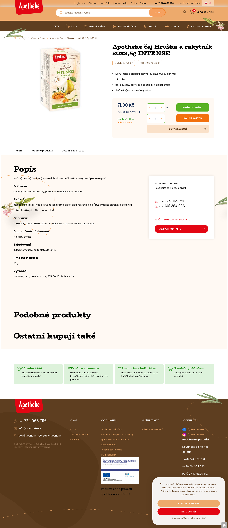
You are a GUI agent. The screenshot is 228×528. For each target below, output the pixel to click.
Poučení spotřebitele (111, 449)
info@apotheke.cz (30, 428)
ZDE (204, 518)
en (210, 3)
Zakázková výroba (79, 434)
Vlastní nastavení (189, 503)
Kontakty (74, 439)
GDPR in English (108, 454)
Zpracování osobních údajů (115, 439)
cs (206, 3)
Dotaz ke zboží (178, 128)
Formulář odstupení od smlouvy (117, 434)
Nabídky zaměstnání (152, 429)
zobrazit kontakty (170, 228)
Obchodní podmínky (111, 429)
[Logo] (28, 8)
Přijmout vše (188, 511)
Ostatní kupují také (77, 150)
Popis (20, 150)
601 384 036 (172, 206)
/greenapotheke (196, 429)
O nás (73, 429)
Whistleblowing (108, 444)
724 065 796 (172, 201)
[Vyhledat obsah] (155, 12)
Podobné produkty (44, 150)
